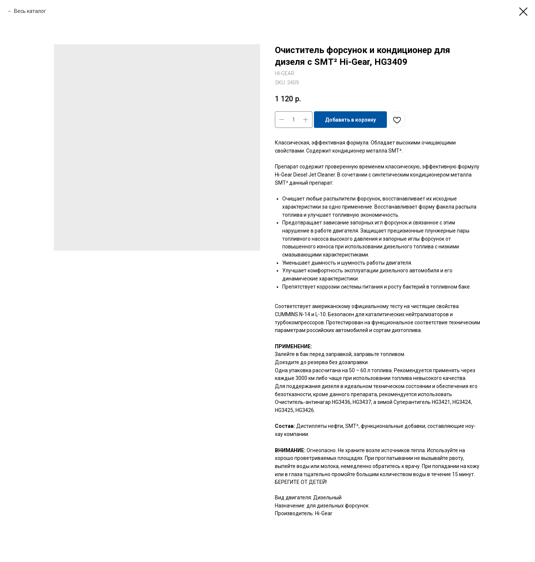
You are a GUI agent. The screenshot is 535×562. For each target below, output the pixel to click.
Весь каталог (30, 11)
